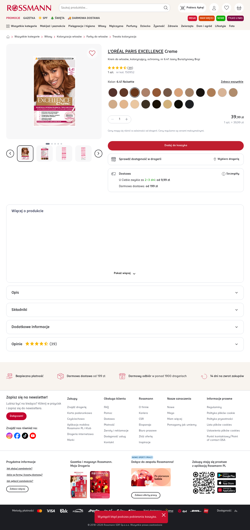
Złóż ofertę (146, 436)
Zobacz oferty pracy (146, 495)
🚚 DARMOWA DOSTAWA (84, 18)
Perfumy (131, 26)
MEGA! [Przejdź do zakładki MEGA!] (192, 18)
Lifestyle (220, 26)
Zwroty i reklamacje (116, 431)
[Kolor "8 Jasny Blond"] (178, 92)
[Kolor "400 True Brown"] (156, 104)
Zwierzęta (187, 26)
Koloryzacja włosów (69, 37)
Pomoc (108, 413)
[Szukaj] (165, 7)
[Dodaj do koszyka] (176, 145)
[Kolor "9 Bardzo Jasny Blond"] (123, 104)
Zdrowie (173, 26)
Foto (232, 26)
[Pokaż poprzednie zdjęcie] (10, 153)
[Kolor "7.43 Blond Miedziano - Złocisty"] (156, 92)
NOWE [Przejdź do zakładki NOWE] (220, 18)
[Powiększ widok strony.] (235, 510)
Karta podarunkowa (79, 413)
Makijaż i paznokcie (52, 26)
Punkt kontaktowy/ (222, 438)
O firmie (144, 407)
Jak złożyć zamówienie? (19, 469)
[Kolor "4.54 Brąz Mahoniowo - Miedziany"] (123, 92)
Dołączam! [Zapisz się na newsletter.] (16, 416)
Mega (170, 413)
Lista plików (219, 425)
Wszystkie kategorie (21, 26)
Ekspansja (145, 425)
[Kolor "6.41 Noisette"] (134, 92)
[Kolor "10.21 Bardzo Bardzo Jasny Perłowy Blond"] (222, 92)
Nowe (170, 407)
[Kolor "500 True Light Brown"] (145, 104)
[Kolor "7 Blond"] (145, 92)
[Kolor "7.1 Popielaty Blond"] (189, 92)
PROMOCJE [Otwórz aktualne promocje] (13, 18)
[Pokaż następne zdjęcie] (98, 153)
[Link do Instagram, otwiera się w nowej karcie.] (9, 436)
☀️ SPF (42, 18)
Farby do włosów (97, 37)
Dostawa (109, 419)
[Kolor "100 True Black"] (189, 104)
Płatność (109, 425)
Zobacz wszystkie (232, 82)
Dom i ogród (204, 26)
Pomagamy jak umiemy (181, 425)
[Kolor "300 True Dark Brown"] (200, 92)
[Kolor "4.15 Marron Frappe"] (112, 92)
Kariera (143, 413)
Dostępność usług (115, 436)
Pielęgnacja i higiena (81, 26)
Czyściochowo (76, 419)
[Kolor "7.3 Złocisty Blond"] (211, 92)
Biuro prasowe (148, 431)
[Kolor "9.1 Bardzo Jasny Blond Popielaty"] (233, 92)
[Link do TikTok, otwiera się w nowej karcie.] (25, 436)
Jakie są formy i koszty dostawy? (25, 475)
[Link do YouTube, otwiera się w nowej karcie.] (33, 436)
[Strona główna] (8, 37)
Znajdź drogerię (77, 407)
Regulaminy (214, 407)
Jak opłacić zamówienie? (20, 481)
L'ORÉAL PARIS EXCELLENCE (135, 52)
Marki (70, 440)
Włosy (102, 26)
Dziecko (145, 26)
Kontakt (109, 442)
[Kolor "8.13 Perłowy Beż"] (112, 104)
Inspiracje (145, 442)
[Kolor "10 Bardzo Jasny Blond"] (134, 104)
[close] (163, 515)
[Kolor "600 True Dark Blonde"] (167, 92)
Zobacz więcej (17, 489)
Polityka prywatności (220, 419)
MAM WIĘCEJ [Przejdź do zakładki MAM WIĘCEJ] (206, 18)
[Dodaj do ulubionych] (92, 53)
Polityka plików (221, 413)
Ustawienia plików (223, 431)
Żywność (159, 26)
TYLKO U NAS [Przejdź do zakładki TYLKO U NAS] (235, 18)
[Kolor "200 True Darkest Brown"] (178, 104)
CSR (141, 419)
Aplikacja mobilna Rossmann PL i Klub (79, 427)
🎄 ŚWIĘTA (58, 18)
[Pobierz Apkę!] (192, 7)
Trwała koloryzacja (124, 37)
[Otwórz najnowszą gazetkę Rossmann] (78, 484)
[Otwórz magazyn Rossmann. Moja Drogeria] (100, 484)
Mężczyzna (116, 26)
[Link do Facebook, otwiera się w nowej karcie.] (17, 436)
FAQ (106, 407)
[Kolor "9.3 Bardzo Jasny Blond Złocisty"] (167, 104)
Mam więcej (174, 419)
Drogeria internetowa (80, 434)
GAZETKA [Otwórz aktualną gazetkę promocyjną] (29, 18)
